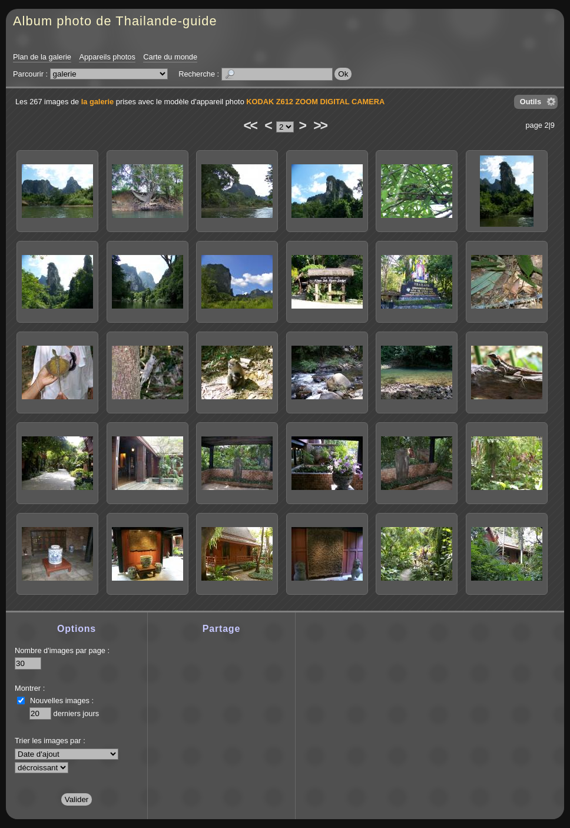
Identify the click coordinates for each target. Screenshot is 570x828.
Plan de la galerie (42, 56)
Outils (530, 101)
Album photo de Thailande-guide (115, 21)
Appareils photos (107, 56)
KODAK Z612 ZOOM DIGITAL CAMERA (315, 101)
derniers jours (77, 713)
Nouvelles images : (62, 700)
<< (249, 125)
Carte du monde (170, 56)
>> (319, 125)
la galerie (97, 101)
